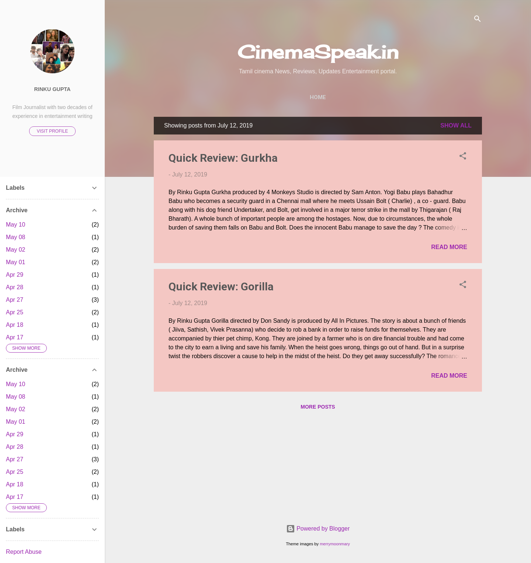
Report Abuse (24, 552)
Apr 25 (14, 312)
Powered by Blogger (318, 528)
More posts (318, 407)
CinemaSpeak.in (318, 52)
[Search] (477, 20)
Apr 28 (14, 287)
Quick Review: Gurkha (223, 157)
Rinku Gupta (52, 89)
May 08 (15, 237)
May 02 (15, 249)
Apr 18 (14, 325)
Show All (456, 125)
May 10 (15, 224)
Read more (449, 247)
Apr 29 (14, 275)
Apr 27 (14, 300)
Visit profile (52, 131)
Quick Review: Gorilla (221, 286)
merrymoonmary (335, 544)
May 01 (15, 262)
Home (318, 97)
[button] (462, 157)
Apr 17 (14, 337)
